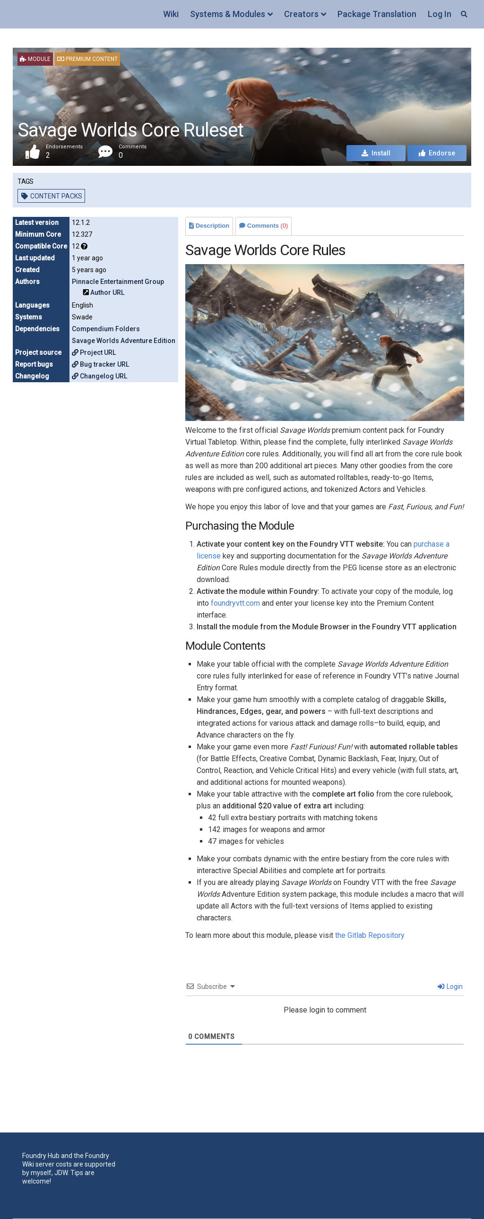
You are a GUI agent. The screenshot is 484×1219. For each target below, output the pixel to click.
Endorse (437, 153)
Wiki (171, 14)
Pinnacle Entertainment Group (118, 281)
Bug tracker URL (100, 364)
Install (376, 153)
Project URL (94, 352)
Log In (439, 14)
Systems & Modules (227, 14)
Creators (301, 14)
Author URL (107, 292)
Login (450, 986)
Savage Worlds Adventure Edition (123, 340)
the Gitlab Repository (370, 935)
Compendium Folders (106, 329)
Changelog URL (99, 376)
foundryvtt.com (235, 603)
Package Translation (376, 14)
